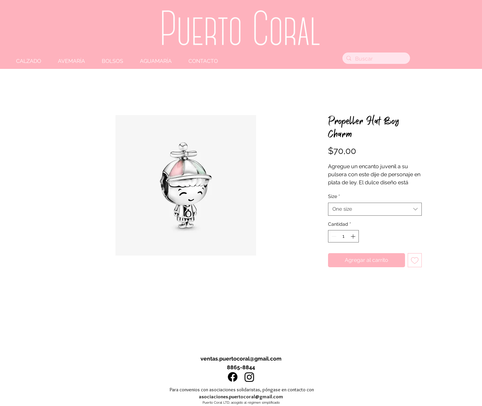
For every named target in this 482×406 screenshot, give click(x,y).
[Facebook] (232, 377)
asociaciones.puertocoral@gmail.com (241, 397)
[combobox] (375, 209)
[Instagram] (249, 377)
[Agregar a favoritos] (415, 260)
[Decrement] (333, 236)
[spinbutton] (343, 236)
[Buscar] (375, 59)
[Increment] (353, 236)
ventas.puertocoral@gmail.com (241, 359)
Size (334, 196)
